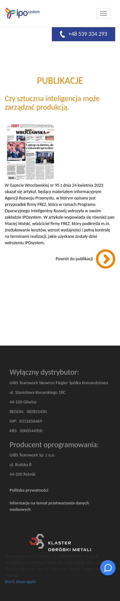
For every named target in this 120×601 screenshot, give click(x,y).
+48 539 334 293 (83, 34)
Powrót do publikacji (74, 258)
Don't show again (20, 581)
